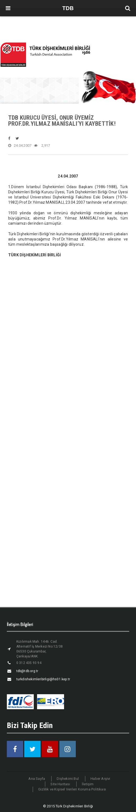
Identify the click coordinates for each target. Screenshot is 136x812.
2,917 (42, 145)
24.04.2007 (19, 145)
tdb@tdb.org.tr (27, 671)
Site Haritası (60, 784)
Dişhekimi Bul (68, 779)
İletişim (88, 784)
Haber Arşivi (100, 779)
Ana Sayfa (36, 779)
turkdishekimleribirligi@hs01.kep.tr (43, 679)
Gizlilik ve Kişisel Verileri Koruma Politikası (72, 789)
